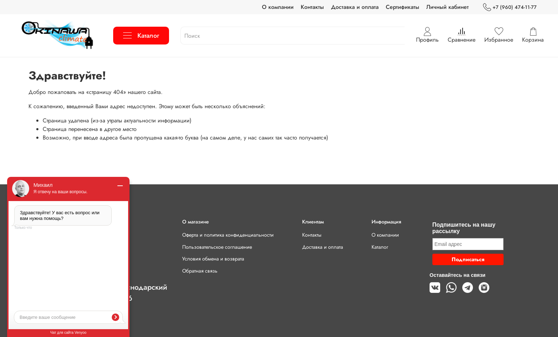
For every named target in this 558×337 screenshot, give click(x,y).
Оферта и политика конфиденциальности (228, 234)
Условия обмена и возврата (213, 258)
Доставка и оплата (355, 7)
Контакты (312, 7)
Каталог (141, 35)
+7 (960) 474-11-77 (510, 7)
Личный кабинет (447, 7)
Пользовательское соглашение (217, 247)
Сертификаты (402, 7)
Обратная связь (199, 270)
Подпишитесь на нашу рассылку (463, 228)
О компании (278, 7)
